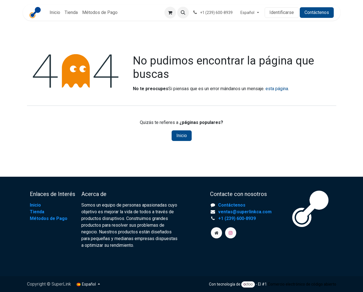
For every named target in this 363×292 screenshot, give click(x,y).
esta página (276, 88)
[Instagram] (230, 232)
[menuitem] (54, 12)
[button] (183, 12)
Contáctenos (316, 12)
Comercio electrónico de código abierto (302, 284)
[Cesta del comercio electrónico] (170, 12)
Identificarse (281, 12)
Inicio (181, 135)
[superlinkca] (216, 232)
